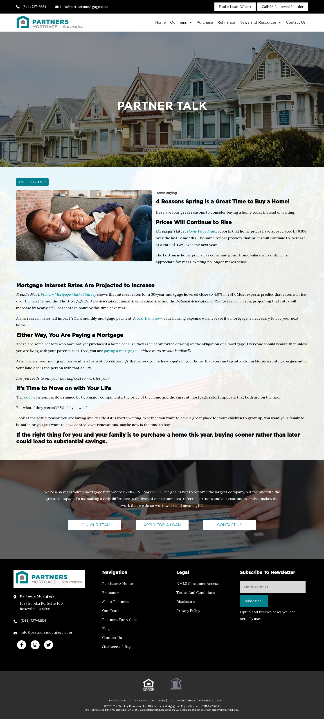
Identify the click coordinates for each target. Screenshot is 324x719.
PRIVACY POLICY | (120, 700)
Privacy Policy (188, 610)
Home (160, 22)
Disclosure (185, 601)
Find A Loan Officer (235, 7)
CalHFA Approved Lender (283, 7)
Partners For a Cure (119, 619)
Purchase (205, 22)
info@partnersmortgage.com (81, 7)
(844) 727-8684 (33, 620)
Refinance (226, 22)
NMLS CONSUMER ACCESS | (205, 700)
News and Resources (260, 22)
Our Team (181, 22)
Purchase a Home (117, 583)
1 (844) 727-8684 (31, 7)
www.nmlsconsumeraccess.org (158, 709)
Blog (106, 628)
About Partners (115, 601)
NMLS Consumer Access (197, 583)
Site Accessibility (116, 646)
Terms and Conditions (195, 592)
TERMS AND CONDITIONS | (150, 700)
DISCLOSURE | (177, 700)
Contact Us (296, 22)
